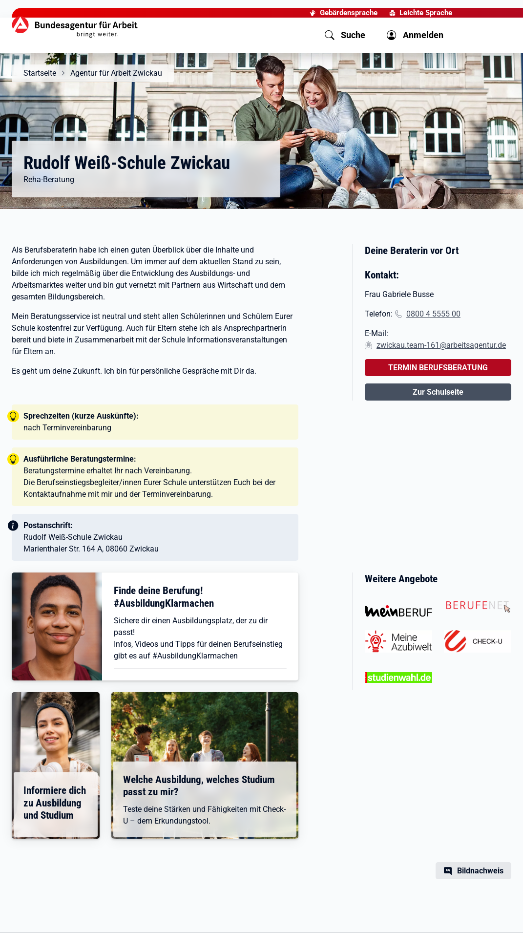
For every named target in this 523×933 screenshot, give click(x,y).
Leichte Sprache (425, 12)
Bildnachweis (480, 870)
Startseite (39, 73)
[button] (345, 35)
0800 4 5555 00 (433, 313)
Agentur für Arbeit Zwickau (116, 73)
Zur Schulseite (438, 392)
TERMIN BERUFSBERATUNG (438, 367)
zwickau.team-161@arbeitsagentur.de (441, 345)
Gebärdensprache (348, 12)
